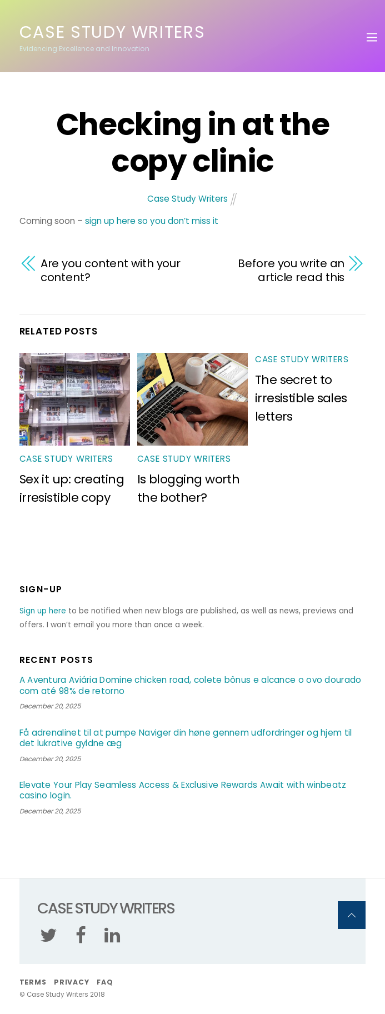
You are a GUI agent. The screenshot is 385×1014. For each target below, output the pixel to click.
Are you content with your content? (111, 270)
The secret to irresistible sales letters (301, 398)
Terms (33, 982)
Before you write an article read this (291, 270)
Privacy (71, 982)
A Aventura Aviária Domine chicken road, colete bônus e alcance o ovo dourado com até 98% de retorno (190, 685)
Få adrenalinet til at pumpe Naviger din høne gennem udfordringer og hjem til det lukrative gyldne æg (185, 738)
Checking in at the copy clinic (192, 142)
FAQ (105, 982)
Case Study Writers (187, 198)
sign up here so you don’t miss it (151, 221)
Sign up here (42, 611)
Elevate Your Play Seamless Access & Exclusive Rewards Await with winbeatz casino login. (183, 790)
